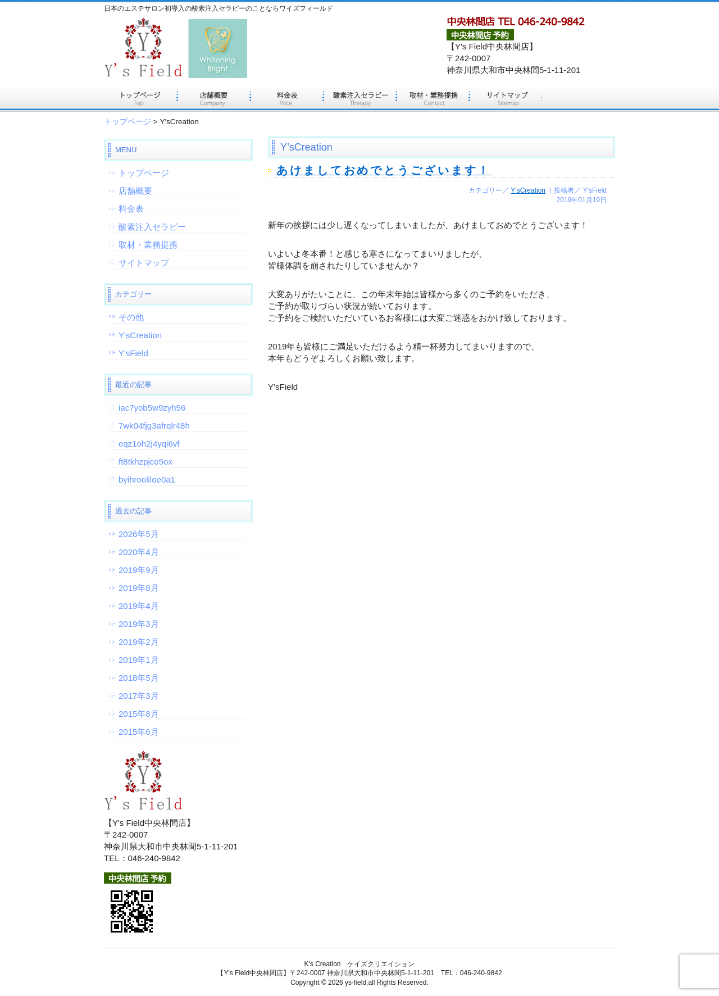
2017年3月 (139, 696)
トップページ (140, 98)
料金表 (286, 98)
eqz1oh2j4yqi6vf (149, 443)
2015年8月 (139, 713)
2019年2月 (139, 642)
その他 (131, 317)
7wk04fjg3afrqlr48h (154, 425)
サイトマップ (505, 98)
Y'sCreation (528, 190)
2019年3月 (139, 624)
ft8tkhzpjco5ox (145, 461)
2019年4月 (139, 606)
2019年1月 (139, 660)
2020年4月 (139, 552)
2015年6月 (139, 731)
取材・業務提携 (432, 98)
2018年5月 (139, 678)
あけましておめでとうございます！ (383, 170)
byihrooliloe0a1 (147, 479)
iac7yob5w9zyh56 (152, 407)
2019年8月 (139, 588)
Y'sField (133, 353)
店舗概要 (213, 98)
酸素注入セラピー (359, 98)
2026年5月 (139, 534)
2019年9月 (139, 570)
